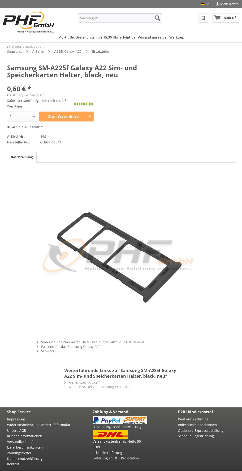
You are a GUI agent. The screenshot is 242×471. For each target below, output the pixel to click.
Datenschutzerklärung (24, 458)
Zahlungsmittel (19, 453)
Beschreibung (22, 157)
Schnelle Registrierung (196, 436)
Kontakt (13, 464)
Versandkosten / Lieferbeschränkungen (25, 444)
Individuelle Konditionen (197, 425)
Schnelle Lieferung (107, 452)
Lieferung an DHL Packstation (116, 458)
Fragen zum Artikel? (82, 382)
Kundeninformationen (24, 436)
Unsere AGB (16, 430)
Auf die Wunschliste (25, 127)
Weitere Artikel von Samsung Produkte (96, 387)
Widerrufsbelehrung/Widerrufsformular (34, 425)
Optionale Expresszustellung (200, 430)
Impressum (16, 419)
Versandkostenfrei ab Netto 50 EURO (117, 444)
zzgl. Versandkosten (32, 95)
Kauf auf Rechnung (193, 419)
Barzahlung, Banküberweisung (117, 426)
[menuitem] (227, 4)
